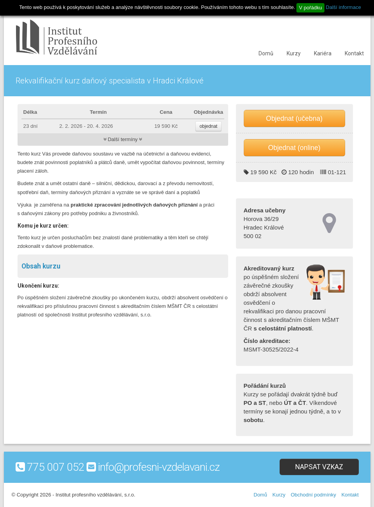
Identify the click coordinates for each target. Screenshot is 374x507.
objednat (209, 126)
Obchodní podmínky (313, 495)
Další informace (343, 7)
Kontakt (354, 53)
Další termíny (122, 139)
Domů (266, 53)
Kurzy (294, 53)
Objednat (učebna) (294, 118)
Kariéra (322, 53)
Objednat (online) (294, 148)
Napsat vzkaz (319, 467)
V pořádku (310, 8)
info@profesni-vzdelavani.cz (159, 467)
